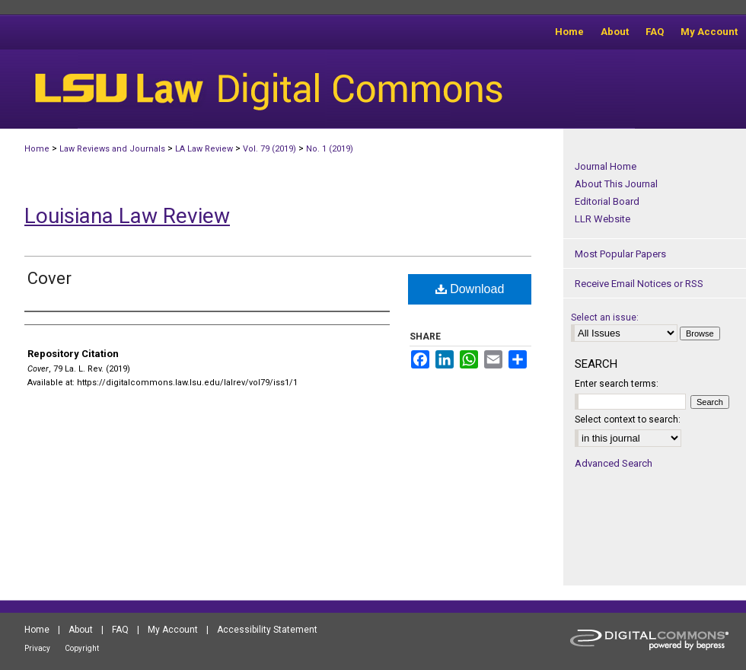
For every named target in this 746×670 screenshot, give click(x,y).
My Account (173, 629)
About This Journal (616, 184)
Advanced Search (613, 463)
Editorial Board (607, 201)
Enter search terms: (616, 383)
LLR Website (602, 219)
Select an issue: (605, 317)
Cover (49, 278)
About (81, 629)
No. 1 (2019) (329, 149)
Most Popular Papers (620, 254)
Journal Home (605, 166)
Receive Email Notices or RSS (639, 283)
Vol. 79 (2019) (269, 149)
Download (470, 288)
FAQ (120, 629)
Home (36, 149)
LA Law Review (204, 149)
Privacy (37, 648)
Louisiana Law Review (127, 215)
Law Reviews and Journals (112, 149)
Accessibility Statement (267, 629)
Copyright (82, 648)
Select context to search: (628, 419)
